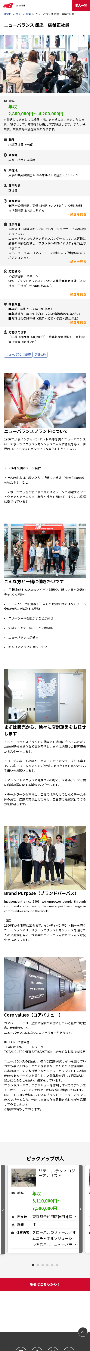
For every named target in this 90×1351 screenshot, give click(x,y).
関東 (28, 14)
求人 (18, 14)
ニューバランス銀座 (18, 354)
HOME (7, 14)
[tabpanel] (45, 1209)
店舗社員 (40, 354)
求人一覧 (81, 5)
